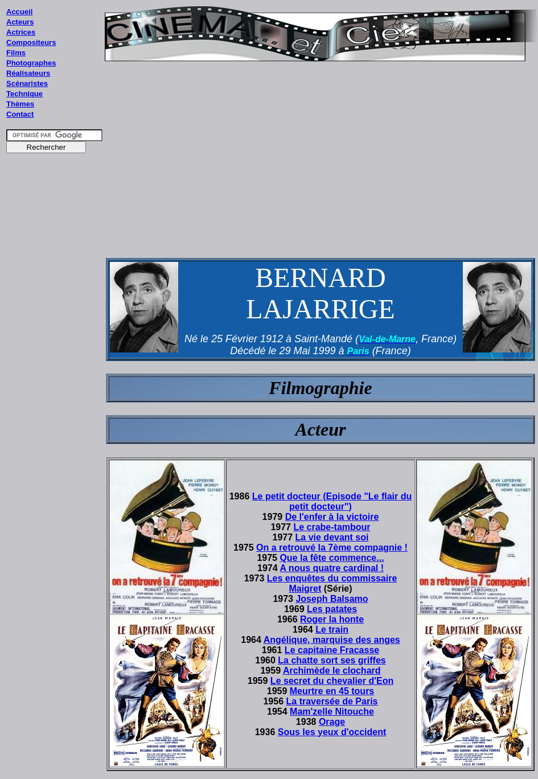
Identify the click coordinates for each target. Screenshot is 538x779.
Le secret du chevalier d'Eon (331, 681)
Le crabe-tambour (331, 527)
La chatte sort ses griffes (331, 660)
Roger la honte (332, 619)
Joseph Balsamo (331, 599)
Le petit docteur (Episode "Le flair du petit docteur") (332, 501)
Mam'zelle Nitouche (332, 711)
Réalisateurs (28, 73)
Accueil (19, 11)
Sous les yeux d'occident (332, 732)
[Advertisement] (54, 375)
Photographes (31, 63)
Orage (332, 722)
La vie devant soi (332, 537)
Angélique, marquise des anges (332, 640)
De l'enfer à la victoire (332, 517)
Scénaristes (27, 83)
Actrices (20, 32)
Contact (20, 114)
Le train (331, 629)
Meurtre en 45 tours (332, 691)
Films (16, 52)
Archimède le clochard (332, 670)
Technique (24, 93)
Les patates (332, 609)
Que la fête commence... (332, 558)
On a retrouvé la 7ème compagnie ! (332, 547)
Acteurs (20, 22)
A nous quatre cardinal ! (332, 568)
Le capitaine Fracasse (332, 650)
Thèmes (20, 104)
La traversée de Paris (332, 701)
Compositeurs (31, 42)
